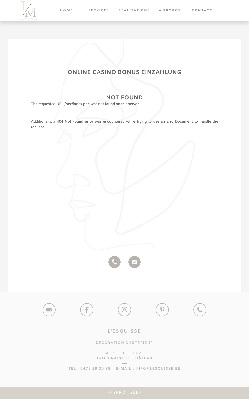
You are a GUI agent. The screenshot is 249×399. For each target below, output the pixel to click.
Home (66, 10)
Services (98, 10)
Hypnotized (124, 392)
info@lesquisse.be (158, 368)
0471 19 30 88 (95, 368)
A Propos (170, 10)
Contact (202, 10)
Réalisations (134, 10)
